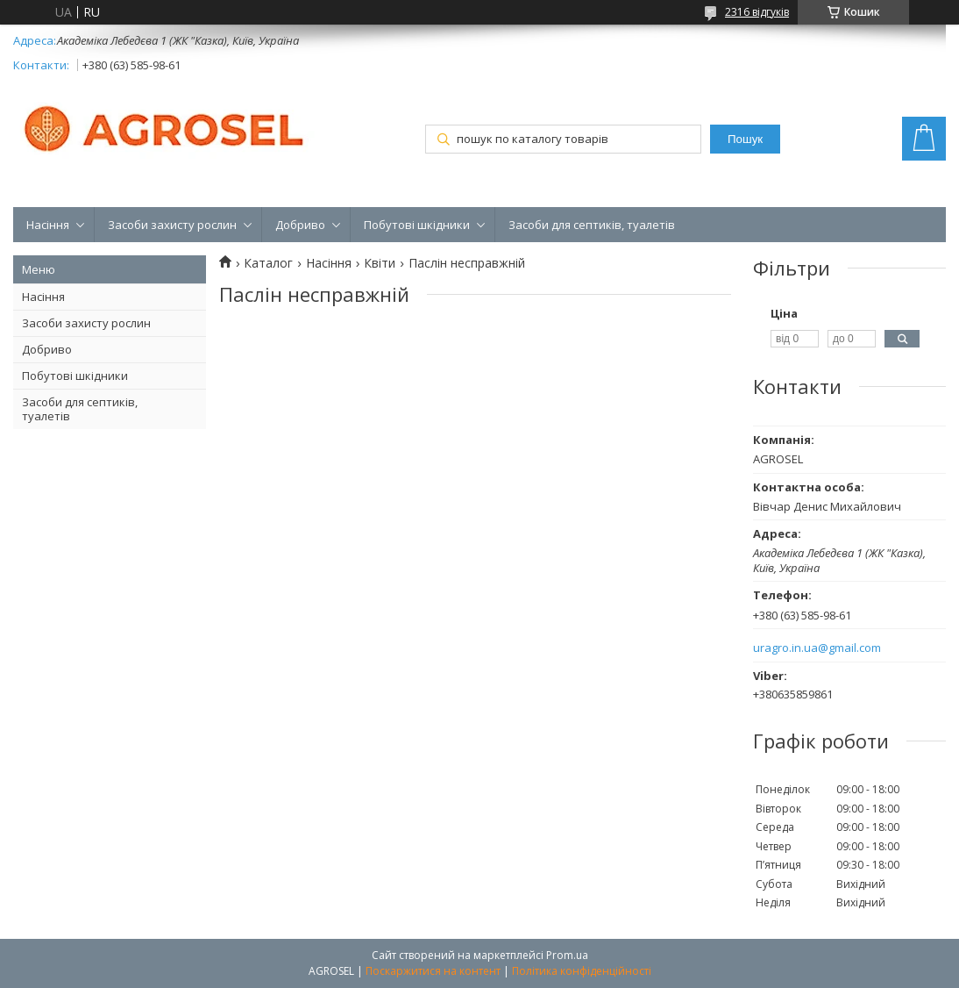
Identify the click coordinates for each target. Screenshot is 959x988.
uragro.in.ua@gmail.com (817, 648)
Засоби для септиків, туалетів (591, 225)
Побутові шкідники (417, 225)
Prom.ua (567, 955)
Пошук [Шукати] (745, 139)
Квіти (379, 263)
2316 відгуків (757, 11)
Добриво (300, 225)
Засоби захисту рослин (172, 225)
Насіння (47, 225)
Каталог (268, 263)
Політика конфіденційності (581, 970)
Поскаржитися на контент (433, 970)
